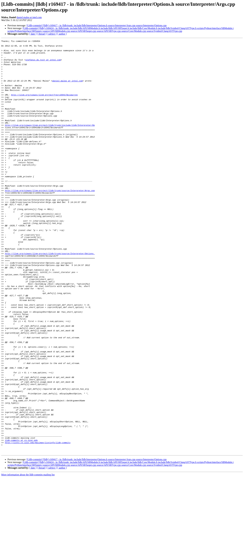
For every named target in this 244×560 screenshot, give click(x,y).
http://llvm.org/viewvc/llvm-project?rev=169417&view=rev (44, 106)
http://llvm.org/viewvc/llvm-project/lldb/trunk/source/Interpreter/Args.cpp (50, 220)
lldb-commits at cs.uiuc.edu (21, 520)
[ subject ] (52, 34)
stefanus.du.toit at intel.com (43, 64)
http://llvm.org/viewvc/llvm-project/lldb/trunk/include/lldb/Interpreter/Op (50, 142)
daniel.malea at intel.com (29, 17)
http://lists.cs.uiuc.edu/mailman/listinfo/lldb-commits (37, 523)
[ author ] (62, 34)
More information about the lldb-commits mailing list (28, 557)
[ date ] (32, 34)
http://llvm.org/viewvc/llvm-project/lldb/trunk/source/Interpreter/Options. (50, 296)
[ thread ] (41, 34)
